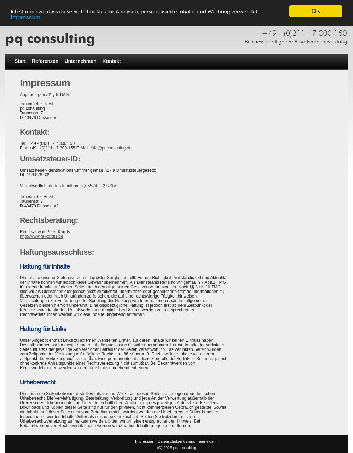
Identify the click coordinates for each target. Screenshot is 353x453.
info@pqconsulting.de (111, 148)
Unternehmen (80, 61)
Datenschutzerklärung (176, 441)
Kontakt (112, 61)
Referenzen (45, 61)
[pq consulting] (176, 36)
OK (316, 11)
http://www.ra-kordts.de (41, 236)
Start (20, 61)
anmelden (207, 441)
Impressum (25, 17)
